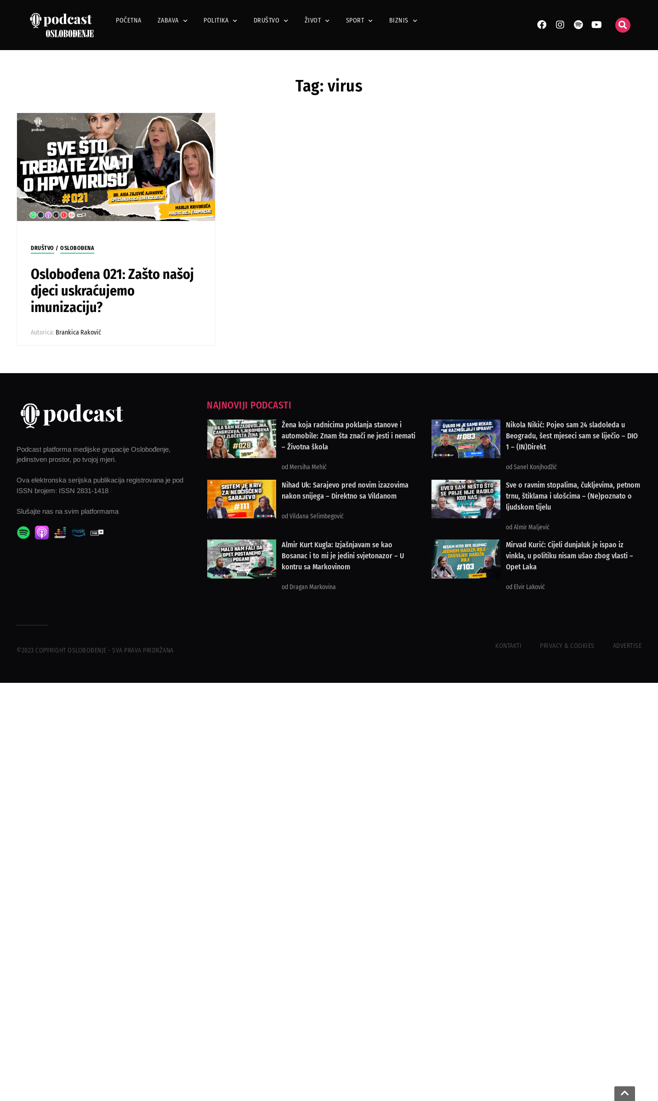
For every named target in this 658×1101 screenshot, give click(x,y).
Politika (221, 21)
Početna (129, 20)
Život (317, 21)
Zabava (173, 21)
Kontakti (508, 646)
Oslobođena (77, 248)
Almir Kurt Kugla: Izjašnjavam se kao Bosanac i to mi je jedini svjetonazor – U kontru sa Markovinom (343, 555)
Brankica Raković (78, 332)
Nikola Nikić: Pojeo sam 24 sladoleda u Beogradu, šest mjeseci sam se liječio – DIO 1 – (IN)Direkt (572, 435)
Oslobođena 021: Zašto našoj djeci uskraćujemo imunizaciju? (112, 291)
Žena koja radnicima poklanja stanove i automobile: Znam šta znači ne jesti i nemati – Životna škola (348, 435)
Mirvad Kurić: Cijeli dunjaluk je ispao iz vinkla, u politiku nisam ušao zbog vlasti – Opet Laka (569, 555)
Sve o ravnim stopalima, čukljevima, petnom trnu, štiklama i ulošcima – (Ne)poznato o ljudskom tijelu (573, 496)
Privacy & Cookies (567, 646)
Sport (359, 21)
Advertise (627, 646)
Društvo (271, 21)
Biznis (403, 21)
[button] (622, 25)
